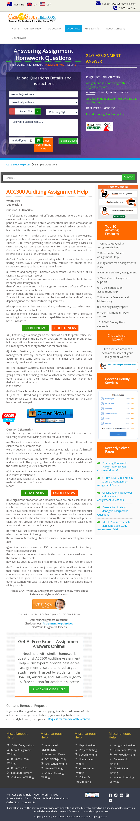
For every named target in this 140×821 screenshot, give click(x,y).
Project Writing (86, 750)
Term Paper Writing (123, 750)
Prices (54, 794)
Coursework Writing (119, 761)
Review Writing (52, 768)
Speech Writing (86, 754)
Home (15, 28)
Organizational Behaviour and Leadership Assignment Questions (114, 496)
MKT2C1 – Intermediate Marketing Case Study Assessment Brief (114, 525)
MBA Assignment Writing (19, 752)
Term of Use (32, 798)
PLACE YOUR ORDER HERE (49, 689)
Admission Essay (53, 754)
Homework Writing (122, 754)
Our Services (32, 28)
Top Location (54, 28)
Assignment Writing (123, 745)
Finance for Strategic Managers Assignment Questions (112, 511)
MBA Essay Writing (20, 745)
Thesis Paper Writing (119, 770)
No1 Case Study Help (18, 794)
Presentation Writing (84, 761)
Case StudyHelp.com (18, 164)
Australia (15, 4)
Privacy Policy (14, 798)
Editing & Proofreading (83, 779)
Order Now (73, 28)
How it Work (41, 794)
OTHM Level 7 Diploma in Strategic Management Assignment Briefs (115, 481)
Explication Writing (54, 763)
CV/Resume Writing (20, 777)
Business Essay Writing (18, 761)
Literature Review (19, 772)
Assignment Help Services (58, 623)
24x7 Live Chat (124, 8)
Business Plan (17, 768)
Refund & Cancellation (55, 798)
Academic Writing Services (122, 779)
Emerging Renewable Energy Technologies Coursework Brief (112, 466)
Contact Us (28, 802)
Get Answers (19, 37)
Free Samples (93, 28)
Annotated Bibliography (49, 747)
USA (46, 4)
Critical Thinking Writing (52, 775)
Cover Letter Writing (84, 770)
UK (32, 4)
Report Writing (85, 745)
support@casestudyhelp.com (116, 3)
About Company (115, 28)
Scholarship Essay (53, 759)
